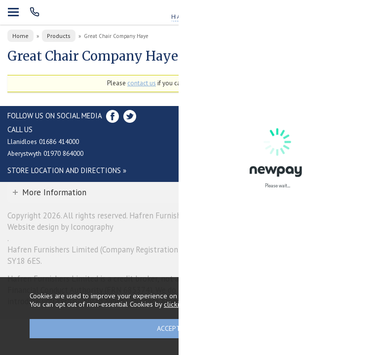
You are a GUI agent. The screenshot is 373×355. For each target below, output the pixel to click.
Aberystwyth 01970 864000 (45, 153)
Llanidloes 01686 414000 (43, 141)
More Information (54, 192)
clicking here (183, 304)
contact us (141, 83)
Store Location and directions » (66, 170)
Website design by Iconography (60, 226)
